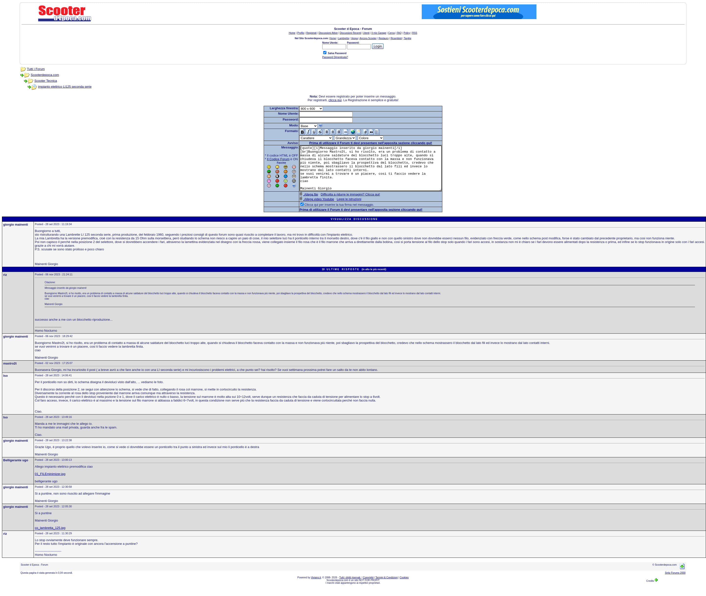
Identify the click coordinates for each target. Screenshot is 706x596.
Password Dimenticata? (335, 57)
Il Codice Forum (270, 159)
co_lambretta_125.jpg (50, 536)
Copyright (368, 586)
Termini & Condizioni (386, 586)
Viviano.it (316, 586)
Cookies (404, 586)
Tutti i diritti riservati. (350, 586)
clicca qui (334, 100)
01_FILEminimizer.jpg (50, 483)
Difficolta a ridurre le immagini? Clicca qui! (342, 203)
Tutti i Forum (36, 69)
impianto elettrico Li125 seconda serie (64, 86)
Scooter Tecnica (45, 81)
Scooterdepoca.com (45, 75)
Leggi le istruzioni (340, 208)
